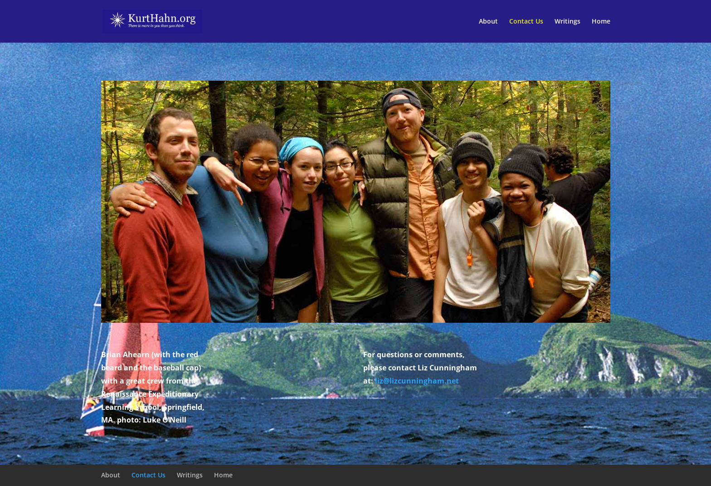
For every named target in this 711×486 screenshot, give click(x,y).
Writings (567, 21)
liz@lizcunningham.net (417, 381)
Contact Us (526, 21)
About (488, 21)
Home (601, 21)
